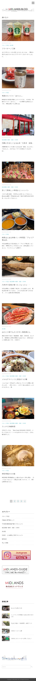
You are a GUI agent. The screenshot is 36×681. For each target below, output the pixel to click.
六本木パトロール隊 (16, 631)
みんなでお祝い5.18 (16, 608)
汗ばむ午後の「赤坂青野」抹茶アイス (21, 623)
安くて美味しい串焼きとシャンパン (15, 190)
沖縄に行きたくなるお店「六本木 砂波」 (18, 143)
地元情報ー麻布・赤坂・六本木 (10, 140)
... (6, 56)
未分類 (11, 45)
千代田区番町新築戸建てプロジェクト (12, 524)
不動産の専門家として (8, 520)
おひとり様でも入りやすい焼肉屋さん (16, 332)
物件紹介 (4, 539)
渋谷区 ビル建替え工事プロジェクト (12, 535)
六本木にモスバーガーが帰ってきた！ (21, 638)
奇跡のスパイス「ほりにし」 (13, 96)
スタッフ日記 (5, 45)
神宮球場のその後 (8, 474)
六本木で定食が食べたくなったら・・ (16, 285)
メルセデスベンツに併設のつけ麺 (14, 379)
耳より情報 (5, 543)
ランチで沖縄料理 (8, 426)
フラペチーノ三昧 (8, 49)
